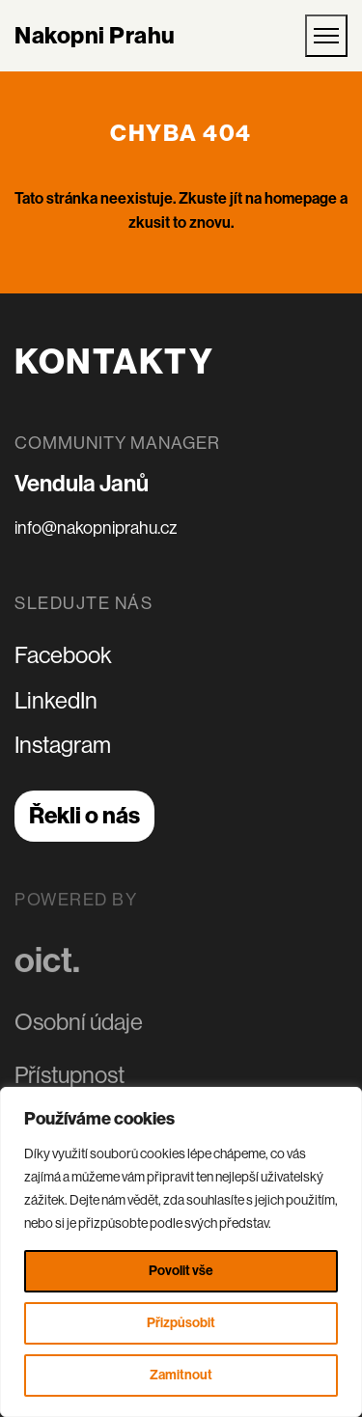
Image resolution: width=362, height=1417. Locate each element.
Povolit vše (181, 1271)
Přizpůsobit (181, 1323)
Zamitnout (181, 1375)
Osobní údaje (78, 1021)
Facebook (63, 655)
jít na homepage (283, 198)
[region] (181, 1252)
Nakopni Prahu (95, 35)
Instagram (62, 745)
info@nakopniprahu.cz (95, 528)
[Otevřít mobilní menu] (326, 35)
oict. (47, 958)
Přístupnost (69, 1073)
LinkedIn (55, 700)
